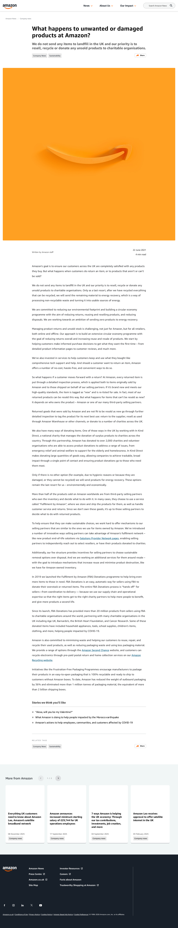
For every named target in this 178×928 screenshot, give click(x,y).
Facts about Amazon (70, 879)
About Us (105, 5)
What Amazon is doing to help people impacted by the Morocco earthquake (77, 717)
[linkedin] (24, 905)
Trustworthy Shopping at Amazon (79, 885)
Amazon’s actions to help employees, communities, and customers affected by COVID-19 (84, 722)
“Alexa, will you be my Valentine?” (54, 711)
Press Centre (37, 874)
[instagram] (15, 905)
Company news (25, 19)
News (86, 5)
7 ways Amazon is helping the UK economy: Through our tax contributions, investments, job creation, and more (107, 820)
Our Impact (126, 5)
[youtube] (42, 905)
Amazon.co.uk (38, 879)
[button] (91, 6)
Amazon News (11, 19)
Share (140, 55)
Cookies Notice (46, 914)
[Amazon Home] (10, 6)
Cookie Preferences (81, 914)
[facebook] (6, 905)
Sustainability (54, 56)
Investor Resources (71, 868)
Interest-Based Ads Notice (63, 914)
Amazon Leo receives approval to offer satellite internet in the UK (148, 817)
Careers (65, 874)
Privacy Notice (34, 914)
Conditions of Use (21, 914)
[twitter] (33, 905)
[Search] (158, 5)
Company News (39, 56)
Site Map (33, 885)
